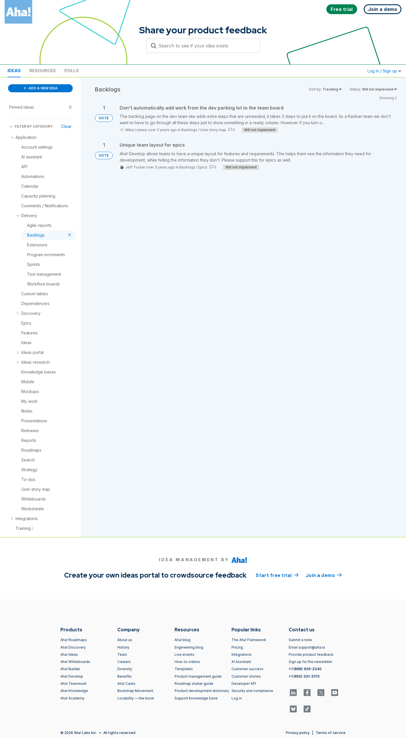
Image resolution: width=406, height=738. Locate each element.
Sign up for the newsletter (310, 662)
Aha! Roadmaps (73, 640)
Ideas (14, 70)
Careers (124, 662)
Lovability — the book (135, 698)
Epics (202, 167)
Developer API (243, 683)
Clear (66, 126)
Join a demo (324, 575)
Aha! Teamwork (73, 683)
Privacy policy (298, 733)
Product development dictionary (202, 691)
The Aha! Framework (248, 640)
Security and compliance (252, 691)
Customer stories (246, 676)
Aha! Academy (72, 698)
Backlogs (189, 130)
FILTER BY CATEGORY (31, 126)
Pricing (237, 647)
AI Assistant (241, 662)
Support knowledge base (196, 698)
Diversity (124, 669)
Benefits (124, 676)
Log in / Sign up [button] (384, 70)
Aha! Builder (70, 669)
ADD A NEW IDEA (41, 88)
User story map (213, 130)
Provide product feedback (311, 654)
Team (122, 654)
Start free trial (277, 575)
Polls (71, 70)
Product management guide (198, 676)
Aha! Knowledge (74, 691)
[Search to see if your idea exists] (205, 45)
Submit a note (300, 640)
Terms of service (331, 733)
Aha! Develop (71, 676)
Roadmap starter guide (194, 683)
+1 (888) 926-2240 (305, 669)
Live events (184, 654)
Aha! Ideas (69, 654)
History (123, 647)
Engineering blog (189, 647)
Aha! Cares (126, 683)
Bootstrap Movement (135, 691)
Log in (236, 698)
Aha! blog (182, 640)
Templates (184, 669)
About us (124, 640)
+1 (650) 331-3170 (304, 676)
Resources (42, 70)
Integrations (241, 654)
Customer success (247, 669)
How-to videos (187, 662)
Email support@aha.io (307, 647)
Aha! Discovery (73, 647)
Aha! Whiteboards (75, 662)
